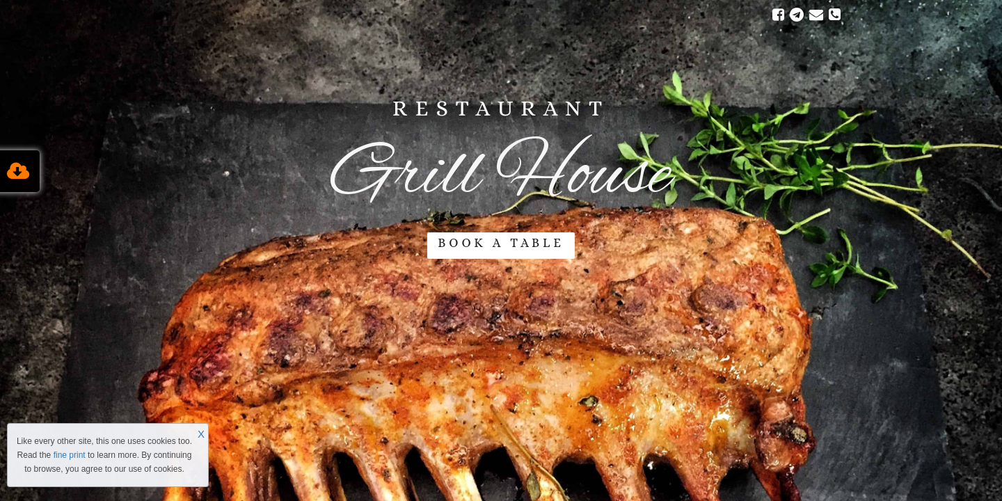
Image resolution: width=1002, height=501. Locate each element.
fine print (70, 455)
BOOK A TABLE (501, 243)
